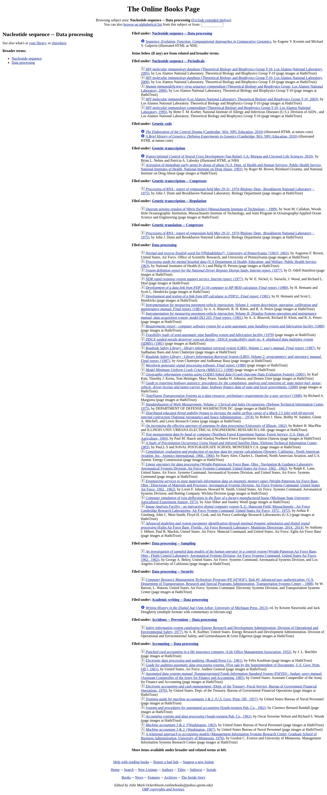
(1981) (208, 296)
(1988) (196, 365)
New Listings (148, 770)
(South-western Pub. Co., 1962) (206, 708)
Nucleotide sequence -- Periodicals (178, 61)
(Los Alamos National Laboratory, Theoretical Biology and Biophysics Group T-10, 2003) (232, 99)
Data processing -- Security (173, 571)
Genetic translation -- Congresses (177, 225)
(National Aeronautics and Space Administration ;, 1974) (227, 415)
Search (129, 770)
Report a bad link (165, 762)
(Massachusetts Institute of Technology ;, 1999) (211, 209)
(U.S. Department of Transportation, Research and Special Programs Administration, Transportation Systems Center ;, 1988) (227, 582)
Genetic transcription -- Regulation (179, 201)
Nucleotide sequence (27, 58)
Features (154, 777)
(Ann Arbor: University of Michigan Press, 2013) (207, 608)
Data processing (23, 62)
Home (115, 770)
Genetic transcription (168, 148)
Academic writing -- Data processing (180, 600)
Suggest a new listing (198, 762)
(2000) (231, 385)
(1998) (190, 370)
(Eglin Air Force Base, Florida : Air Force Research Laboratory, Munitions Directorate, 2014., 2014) (225, 525)
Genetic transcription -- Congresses (179, 181)
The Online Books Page (163, 9)
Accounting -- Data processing (175, 644)
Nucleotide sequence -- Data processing (182, 33)
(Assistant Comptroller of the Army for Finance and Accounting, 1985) (231, 676)
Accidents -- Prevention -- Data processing (184, 620)
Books (126, 777)
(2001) (225, 374)
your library (37, 43)
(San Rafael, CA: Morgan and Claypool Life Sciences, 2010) (229, 156)
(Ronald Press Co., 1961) (194, 660)
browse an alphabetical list (142, 24)
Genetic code (162, 124)
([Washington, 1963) (181, 725)
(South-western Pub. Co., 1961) (198, 716)
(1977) (214, 270)
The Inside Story (193, 777)
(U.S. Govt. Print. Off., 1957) (202, 699)
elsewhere (59, 43)
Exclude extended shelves (211, 20)
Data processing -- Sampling (174, 543)
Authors (167, 770)
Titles (181, 770)
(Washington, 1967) (180, 729)
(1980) (217, 288)
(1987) (230, 348)
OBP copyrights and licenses (163, 789)
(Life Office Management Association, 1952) (218, 652)
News (139, 777)
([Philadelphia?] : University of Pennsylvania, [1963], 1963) (217, 253)
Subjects (196, 770)
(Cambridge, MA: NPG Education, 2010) (204, 132)
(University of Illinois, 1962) (216, 426)
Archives (170, 777)
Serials (211, 770)
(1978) (210, 335)
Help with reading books (131, 762)
